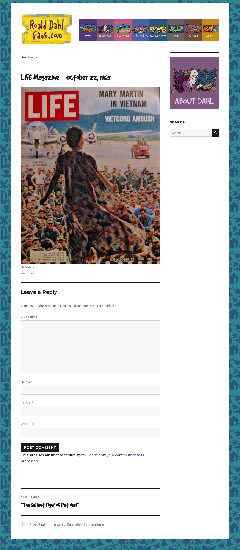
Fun (175, 30)
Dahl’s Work (123, 30)
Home (88, 30)
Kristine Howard (52, 525)
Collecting (140, 30)
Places (193, 30)
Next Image (29, 57)
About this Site (210, 30)
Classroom (158, 30)
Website (28, 424)
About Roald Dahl (105, 30)
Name (27, 382)
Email (27, 403)
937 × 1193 (27, 272)
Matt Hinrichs (97, 525)
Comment (30, 316)
